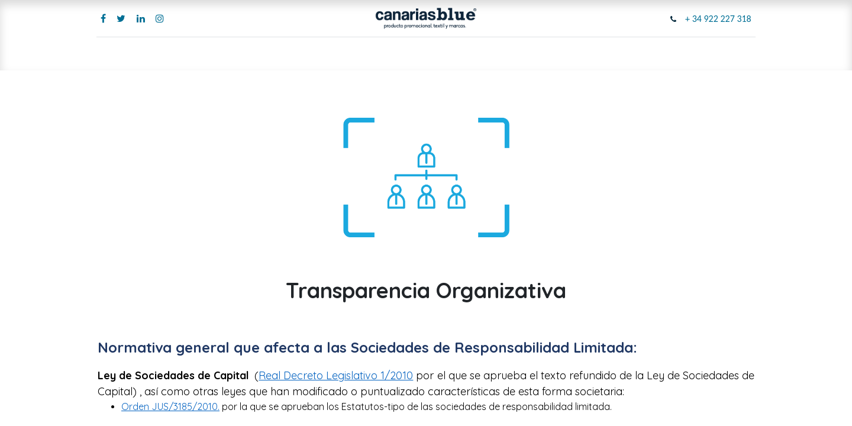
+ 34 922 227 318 (717, 18)
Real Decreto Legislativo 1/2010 (336, 375)
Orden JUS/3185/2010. (170, 406)
